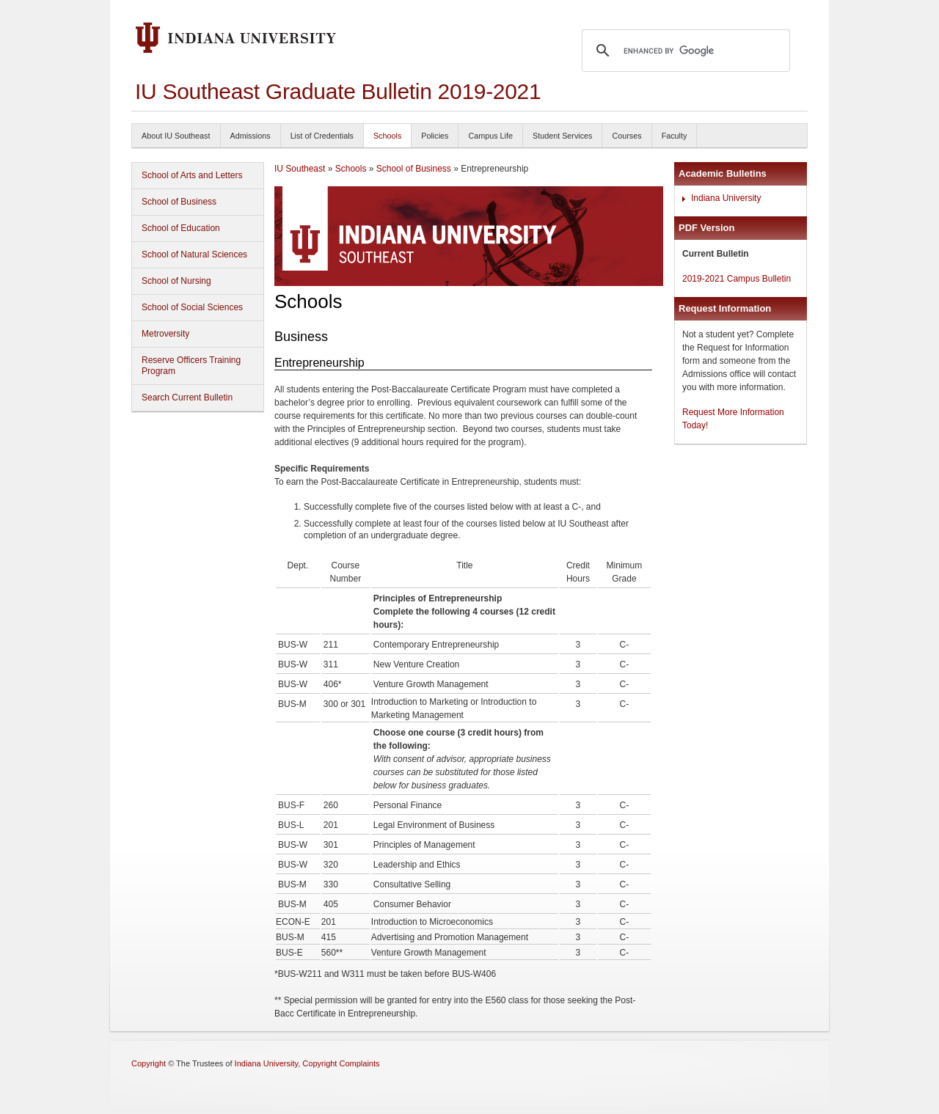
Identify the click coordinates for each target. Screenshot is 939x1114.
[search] (684, 50)
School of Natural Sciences (194, 254)
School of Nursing (176, 281)
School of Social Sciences (192, 307)
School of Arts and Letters (192, 175)
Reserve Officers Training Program (191, 365)
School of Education (181, 228)
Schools (387, 135)
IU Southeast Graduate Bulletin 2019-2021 (338, 91)
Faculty (674, 135)
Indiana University (726, 198)
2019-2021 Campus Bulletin (736, 279)
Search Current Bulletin (187, 397)
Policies (434, 135)
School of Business (179, 202)
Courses (626, 135)
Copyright (148, 1063)
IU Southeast (299, 169)
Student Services (563, 135)
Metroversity (165, 334)
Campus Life (490, 135)
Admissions (250, 135)
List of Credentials (322, 135)
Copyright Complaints (340, 1063)
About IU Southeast (176, 135)
